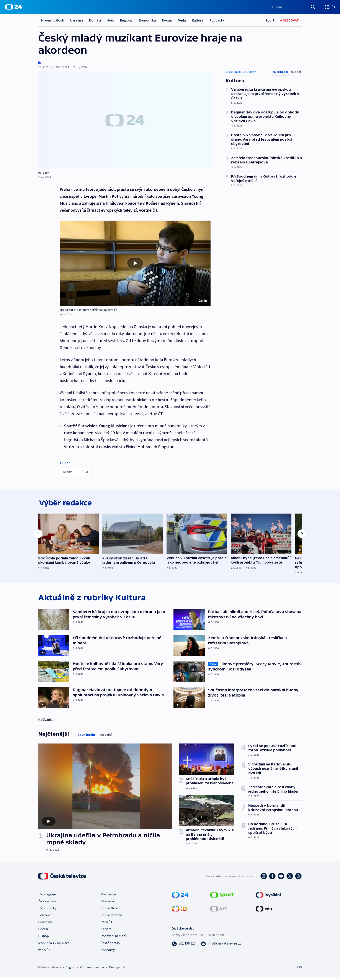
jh (39, 63)
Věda (182, 20)
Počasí (167, 20)
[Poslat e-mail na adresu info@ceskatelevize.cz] (221, 944)
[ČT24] (13, 7)
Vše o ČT (44, 951)
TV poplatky (47, 909)
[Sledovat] (289, 20)
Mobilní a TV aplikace (53, 944)
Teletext (44, 916)
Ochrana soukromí (92, 968)
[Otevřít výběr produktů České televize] (330, 7)
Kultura (197, 20)
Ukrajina (76, 20)
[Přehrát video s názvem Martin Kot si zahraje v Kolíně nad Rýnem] (135, 263)
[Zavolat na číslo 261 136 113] (184, 944)
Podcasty (216, 20)
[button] (135, 263)
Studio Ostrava (112, 916)
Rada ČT (107, 923)
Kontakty (108, 951)
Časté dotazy (110, 944)
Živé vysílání (47, 902)
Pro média (108, 895)
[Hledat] (313, 7)
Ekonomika (147, 20)
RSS (299, 968)
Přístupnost (117, 968)
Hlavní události (52, 20)
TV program (47, 895)
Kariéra (106, 930)
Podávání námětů (114, 937)
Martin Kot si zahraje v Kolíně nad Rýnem (88, 310)
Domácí (95, 20)
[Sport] (269, 20)
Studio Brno (109, 909)
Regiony (126, 20)
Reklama (107, 902)
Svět (110, 20)
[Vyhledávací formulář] (294, 7)
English (70, 968)
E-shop (43, 937)
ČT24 (85, 472)
